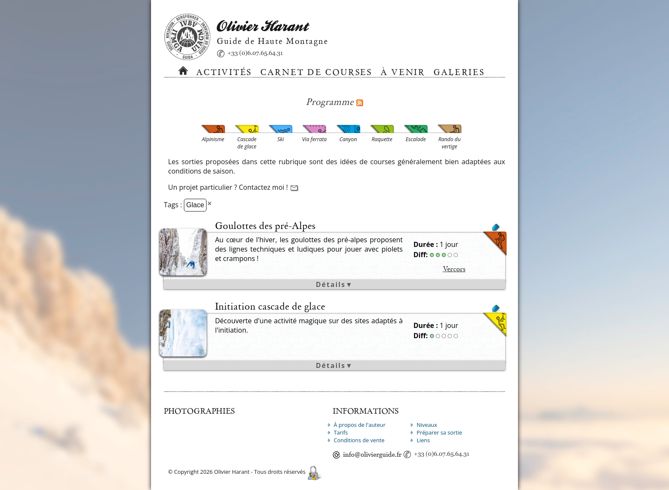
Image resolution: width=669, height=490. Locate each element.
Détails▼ (334, 284)
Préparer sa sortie (439, 432)
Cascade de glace (403, 321)
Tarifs (341, 432)
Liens (423, 440)
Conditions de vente (359, 440)
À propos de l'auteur (359, 425)
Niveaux (426, 425)
